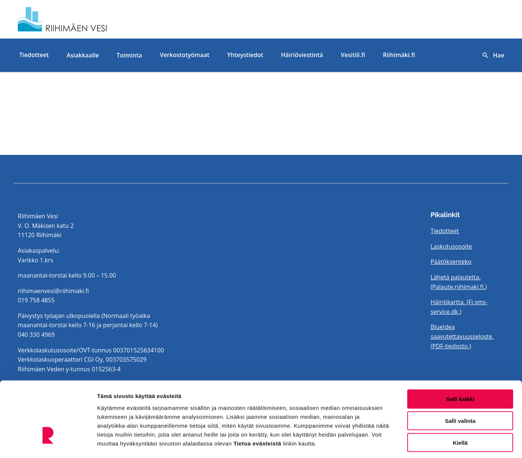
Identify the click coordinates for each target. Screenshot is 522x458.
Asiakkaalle (83, 55)
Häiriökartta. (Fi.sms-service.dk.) (459, 307)
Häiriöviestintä (302, 55)
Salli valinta (460, 389)
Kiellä (460, 411)
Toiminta (129, 55)
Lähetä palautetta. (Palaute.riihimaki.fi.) (459, 282)
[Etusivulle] (96, 19)
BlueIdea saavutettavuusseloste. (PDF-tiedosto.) (462, 336)
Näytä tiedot (396, 443)
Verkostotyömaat (185, 55)
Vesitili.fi (353, 55)
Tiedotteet (34, 55)
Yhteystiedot (245, 55)
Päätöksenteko (451, 262)
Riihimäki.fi (399, 55)
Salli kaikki (460, 367)
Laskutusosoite (451, 246)
